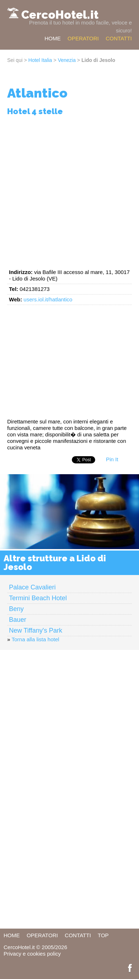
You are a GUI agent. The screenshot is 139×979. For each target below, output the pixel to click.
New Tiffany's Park (35, 630)
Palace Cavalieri (32, 587)
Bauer (17, 619)
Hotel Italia (40, 60)
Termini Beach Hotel (38, 598)
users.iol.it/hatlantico (48, 299)
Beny (16, 608)
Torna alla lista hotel (35, 639)
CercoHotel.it (59, 14)
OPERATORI (83, 38)
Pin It (112, 459)
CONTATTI (119, 38)
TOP (103, 935)
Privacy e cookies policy (32, 954)
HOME (53, 38)
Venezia (67, 60)
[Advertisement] (69, 191)
